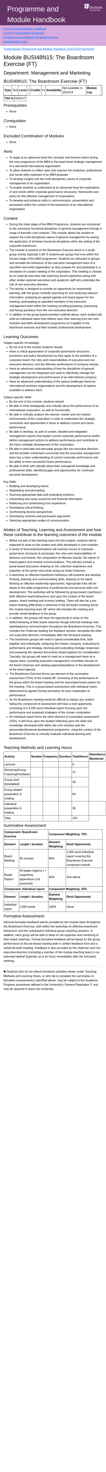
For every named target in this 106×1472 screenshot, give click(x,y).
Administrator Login (15, 41)
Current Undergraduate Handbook (24, 28)
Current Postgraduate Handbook (23, 33)
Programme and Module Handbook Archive (30, 37)
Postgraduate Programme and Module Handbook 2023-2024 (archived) (49, 48)
